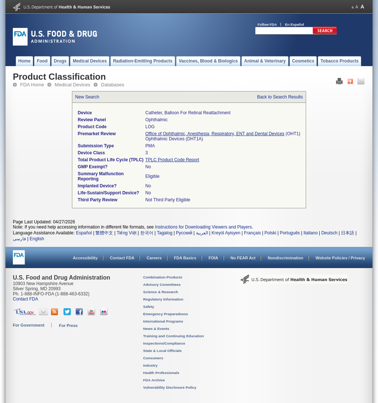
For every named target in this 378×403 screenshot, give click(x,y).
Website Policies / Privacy (340, 258)
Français (252, 232)
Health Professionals (161, 373)
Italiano (311, 232)
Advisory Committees (162, 285)
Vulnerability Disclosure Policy (169, 387)
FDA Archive (154, 380)
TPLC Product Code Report (172, 159)
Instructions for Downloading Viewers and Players (203, 227)
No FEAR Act (242, 258)
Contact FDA (122, 258)
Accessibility (85, 258)
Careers (154, 258)
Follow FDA (267, 24)
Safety (148, 307)
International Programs (163, 321)
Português (290, 232)
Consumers (153, 358)
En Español (294, 24)
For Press (68, 325)
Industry (150, 365)
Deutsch (329, 232)
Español (84, 232)
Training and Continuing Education (173, 336)
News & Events (156, 329)
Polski (270, 232)
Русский (184, 232)
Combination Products (162, 277)
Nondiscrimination (286, 258)
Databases (112, 84)
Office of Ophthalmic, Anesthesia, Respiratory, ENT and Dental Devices (214, 133)
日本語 (347, 232)
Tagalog (164, 232)
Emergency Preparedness (165, 314)
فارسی (19, 238)
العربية (202, 232)
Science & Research (160, 292)
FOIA (213, 258)
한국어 (146, 232)
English (37, 238)
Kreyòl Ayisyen (225, 232)
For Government (28, 325)
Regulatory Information (163, 299)
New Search (87, 97)
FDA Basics (185, 258)
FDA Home (32, 84)
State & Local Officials (162, 351)
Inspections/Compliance (164, 343)
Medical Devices (72, 84)
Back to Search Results (280, 97)
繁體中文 (104, 232)
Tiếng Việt (127, 232)
